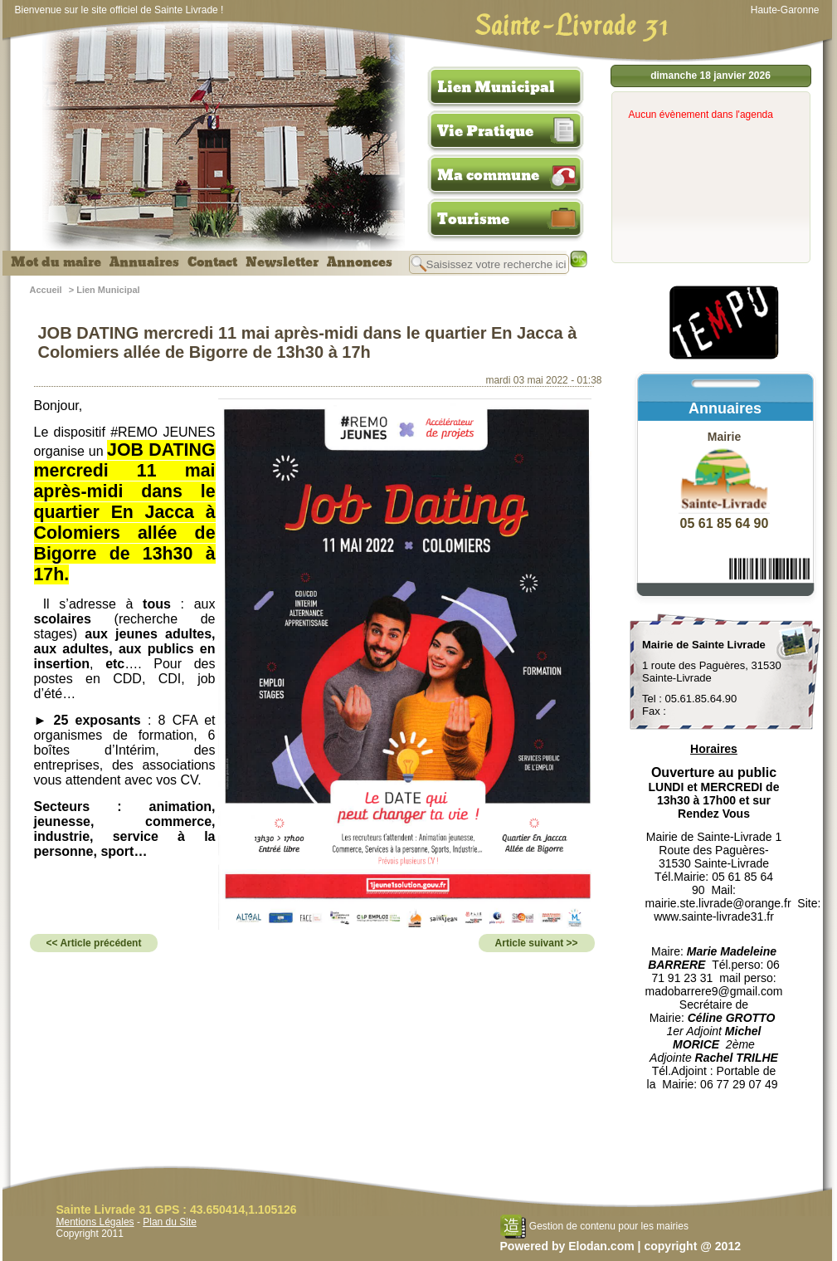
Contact (212, 262)
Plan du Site (170, 1222)
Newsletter (282, 262)
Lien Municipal (496, 87)
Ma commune (488, 175)
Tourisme (473, 219)
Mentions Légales (95, 1222)
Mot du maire (56, 262)
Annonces (359, 262)
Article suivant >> (536, 943)
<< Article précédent (94, 943)
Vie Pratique (485, 131)
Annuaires (144, 262)
